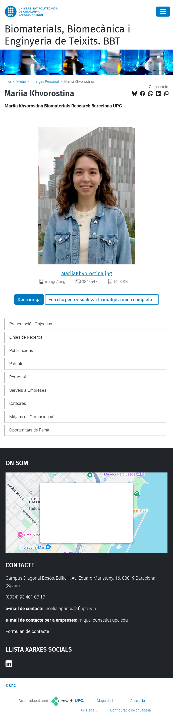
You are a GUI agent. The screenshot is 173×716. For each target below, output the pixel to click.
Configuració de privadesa (130, 710)
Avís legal (88, 710)
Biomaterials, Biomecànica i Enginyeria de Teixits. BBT (67, 35)
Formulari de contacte (27, 631)
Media (21, 81)
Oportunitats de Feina (29, 429)
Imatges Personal (45, 81)
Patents (16, 363)
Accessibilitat (140, 701)
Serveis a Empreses (27, 390)
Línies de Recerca (25, 337)
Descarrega (29, 299)
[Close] (163, 12)
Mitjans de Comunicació (31, 416)
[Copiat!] (166, 94)
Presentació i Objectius (30, 323)
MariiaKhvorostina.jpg (86, 273)
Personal (17, 376)
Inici (8, 81)
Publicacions (21, 350)
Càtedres (17, 403)
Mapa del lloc (107, 701)
